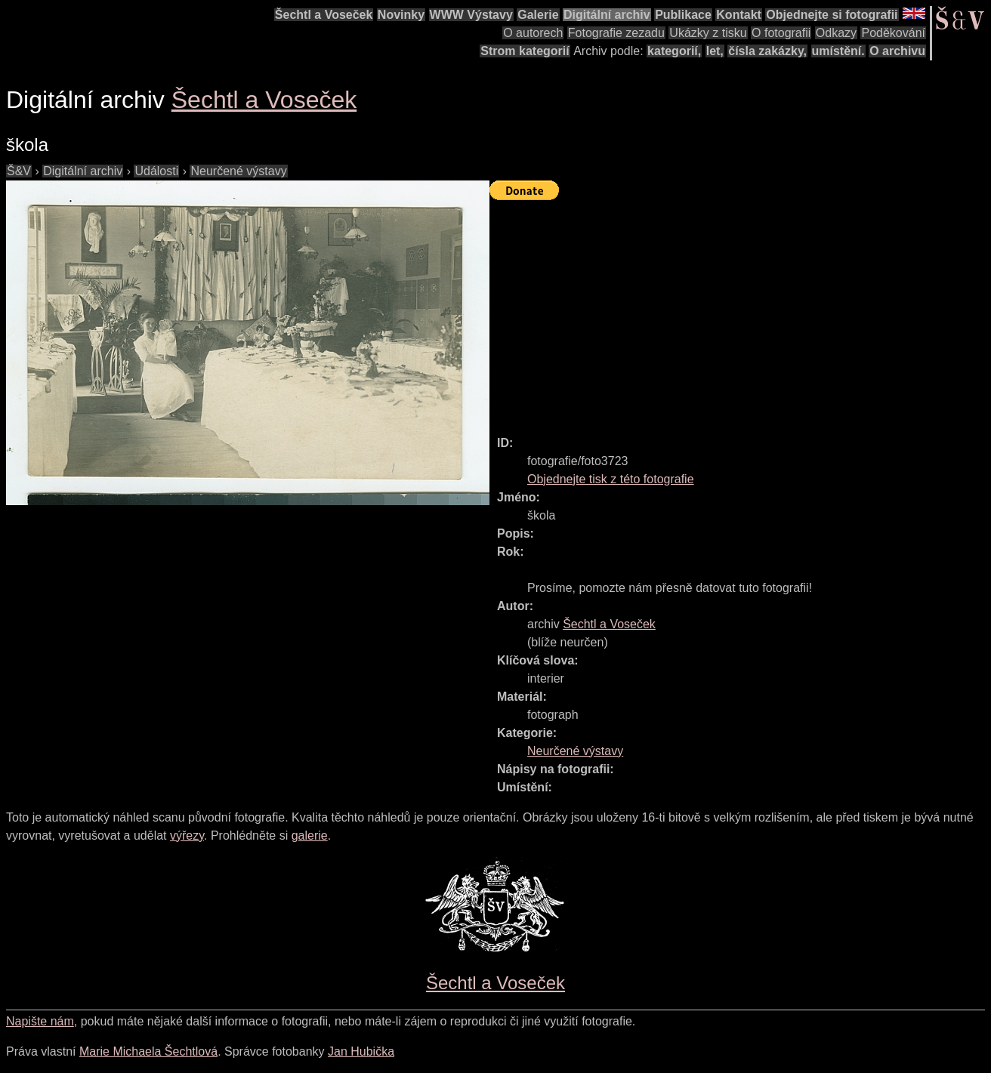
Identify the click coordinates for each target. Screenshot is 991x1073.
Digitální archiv (606, 14)
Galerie (537, 14)
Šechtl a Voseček (324, 14)
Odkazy (836, 32)
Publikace (683, 14)
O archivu (897, 51)
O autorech (533, 32)
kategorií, (674, 51)
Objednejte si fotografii (831, 14)
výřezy (187, 835)
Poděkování (893, 32)
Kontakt (738, 14)
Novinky (401, 14)
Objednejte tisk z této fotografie (610, 479)
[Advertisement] (740, 311)
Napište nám (40, 1021)
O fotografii (781, 32)
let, (715, 51)
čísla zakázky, (767, 51)
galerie (310, 835)
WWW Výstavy (471, 14)
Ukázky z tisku (707, 32)
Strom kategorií (524, 51)
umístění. (838, 51)
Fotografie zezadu (616, 32)
